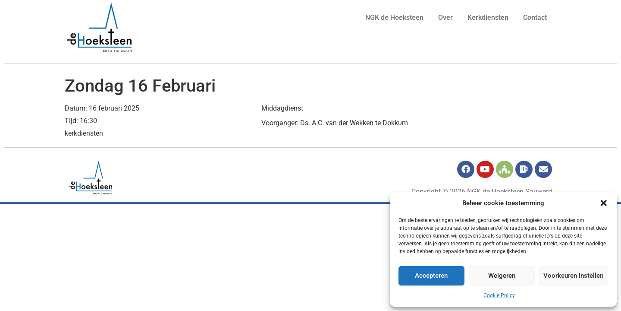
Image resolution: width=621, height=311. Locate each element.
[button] (603, 203)
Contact (535, 17)
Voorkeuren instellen (573, 276)
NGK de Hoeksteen (394, 17)
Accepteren (431, 276)
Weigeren (501, 276)
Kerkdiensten (487, 17)
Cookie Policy (499, 295)
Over (445, 17)
